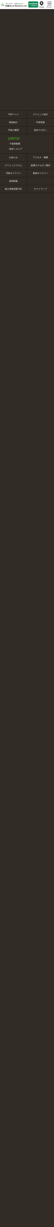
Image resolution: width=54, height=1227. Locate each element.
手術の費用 (13, 130)
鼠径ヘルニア (15, 149)
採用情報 (13, 181)
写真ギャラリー (13, 173)
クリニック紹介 (40, 114)
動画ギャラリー (40, 173)
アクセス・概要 (40, 157)
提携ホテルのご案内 (40, 165)
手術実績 (40, 122)
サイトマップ (40, 189)
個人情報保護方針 (13, 189)
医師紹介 (13, 122)
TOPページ (13, 114)
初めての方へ (40, 130)
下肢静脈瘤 (14, 143)
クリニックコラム (13, 165)
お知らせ (13, 157)
